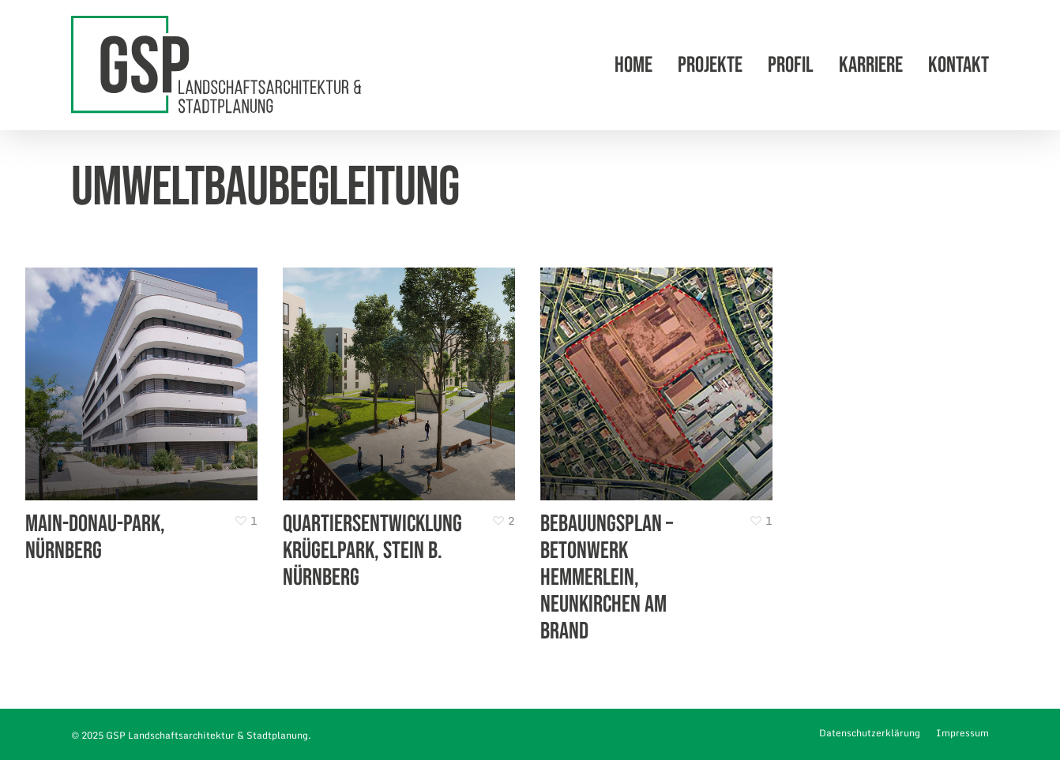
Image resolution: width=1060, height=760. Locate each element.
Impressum (962, 732)
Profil (791, 65)
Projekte (710, 65)
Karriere (871, 65)
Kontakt (958, 65)
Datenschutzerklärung (869, 732)
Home (633, 65)
